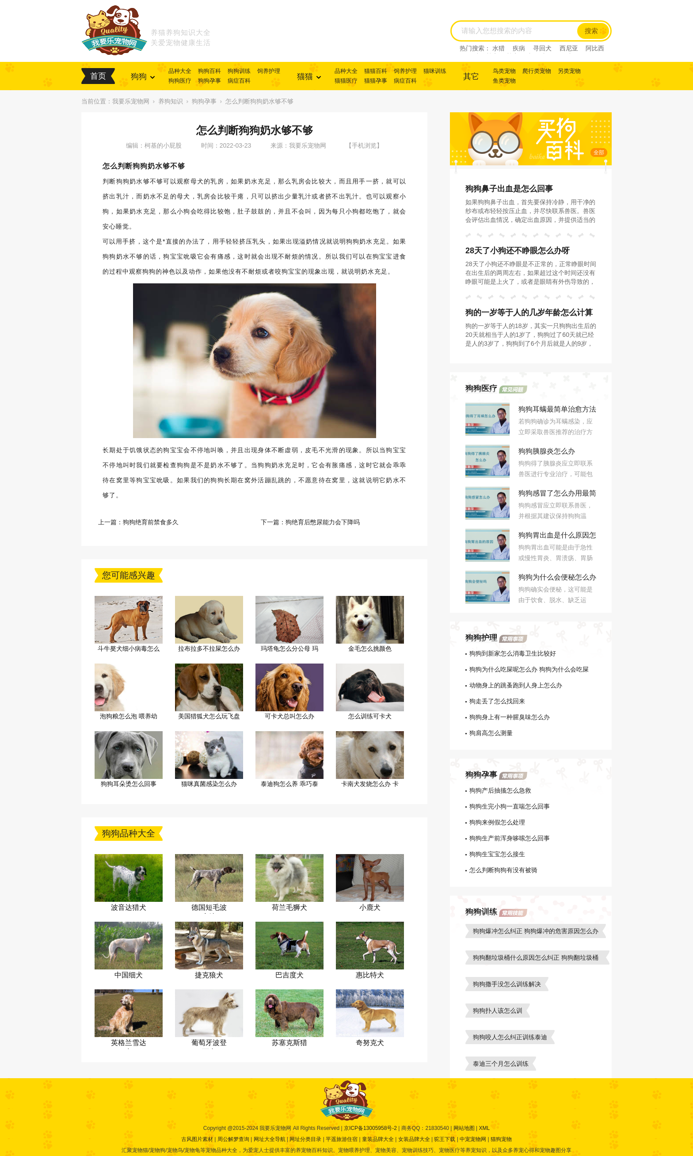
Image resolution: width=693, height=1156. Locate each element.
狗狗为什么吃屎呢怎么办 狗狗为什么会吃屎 (529, 669)
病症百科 (239, 80)
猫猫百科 (375, 71)
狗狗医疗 (179, 80)
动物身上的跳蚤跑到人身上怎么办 (515, 685)
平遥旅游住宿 (342, 1139)
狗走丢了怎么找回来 (497, 701)
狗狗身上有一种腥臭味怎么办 (509, 717)
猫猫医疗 (346, 80)
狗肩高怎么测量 (491, 732)
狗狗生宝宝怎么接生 (497, 854)
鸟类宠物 (504, 71)
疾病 (519, 48)
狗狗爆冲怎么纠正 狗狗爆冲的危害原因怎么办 (535, 931)
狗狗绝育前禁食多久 (151, 522)
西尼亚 (569, 48)
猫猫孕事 (375, 80)
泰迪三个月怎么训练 (501, 1063)
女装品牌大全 (414, 1139)
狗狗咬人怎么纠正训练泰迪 (510, 1037)
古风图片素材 (197, 1139)
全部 (599, 152)
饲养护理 (268, 71)
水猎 (498, 48)
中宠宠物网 (473, 1139)
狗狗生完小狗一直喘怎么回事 (509, 806)
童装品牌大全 (378, 1139)
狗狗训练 (239, 71)
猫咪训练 (434, 71)
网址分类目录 (305, 1139)
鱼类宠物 (504, 80)
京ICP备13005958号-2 (370, 1128)
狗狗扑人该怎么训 (497, 1010)
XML (484, 1128)
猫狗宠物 (501, 1139)
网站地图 (464, 1128)
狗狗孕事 (209, 80)
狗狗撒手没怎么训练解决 (507, 984)
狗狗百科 (209, 71)
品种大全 (179, 71)
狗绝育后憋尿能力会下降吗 (323, 522)
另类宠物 (569, 71)
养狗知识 (170, 101)
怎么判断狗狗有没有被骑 (503, 870)
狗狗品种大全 (128, 833)
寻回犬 (542, 48)
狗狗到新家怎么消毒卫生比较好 (512, 653)
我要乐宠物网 (130, 101)
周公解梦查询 (233, 1139)
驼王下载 (444, 1139)
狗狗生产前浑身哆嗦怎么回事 (509, 838)
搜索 (591, 30)
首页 (98, 76)
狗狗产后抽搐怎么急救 (500, 790)
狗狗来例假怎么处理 (497, 822)
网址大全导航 (270, 1139)
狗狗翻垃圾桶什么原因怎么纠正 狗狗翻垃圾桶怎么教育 (535, 959)
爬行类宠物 (536, 71)
